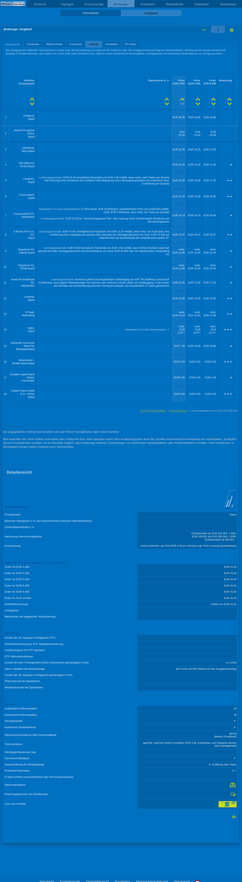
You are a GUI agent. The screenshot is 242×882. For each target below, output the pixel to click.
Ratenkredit (201, 4)
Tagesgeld (67, 4)
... (236, 117)
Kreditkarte (148, 4)
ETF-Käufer (130, 44)
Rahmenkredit (174, 4)
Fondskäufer (112, 44)
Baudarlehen (228, 4)
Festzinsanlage (94, 4)
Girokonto (40, 4)
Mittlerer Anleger (54, 44)
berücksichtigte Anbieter (153, 411)
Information (91, 13)
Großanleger (75, 44)
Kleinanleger (33, 44)
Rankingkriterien (178, 411)
